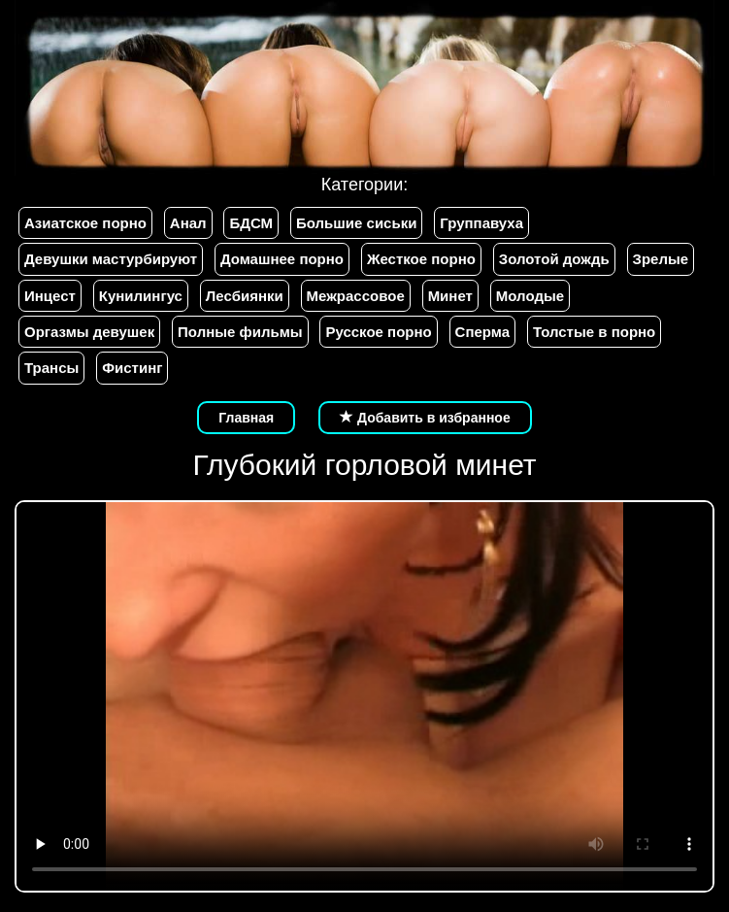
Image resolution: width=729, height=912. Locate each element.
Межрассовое (356, 295)
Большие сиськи (356, 223)
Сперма (482, 331)
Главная (246, 417)
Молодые (530, 295)
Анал (188, 223)
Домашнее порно (282, 259)
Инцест (50, 295)
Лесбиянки (244, 295)
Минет (450, 295)
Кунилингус (140, 295)
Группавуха (481, 223)
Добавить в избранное (425, 417)
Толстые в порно (594, 331)
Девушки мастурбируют (110, 259)
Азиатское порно (85, 223)
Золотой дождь (554, 259)
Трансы (51, 367)
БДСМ (251, 223)
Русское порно (378, 331)
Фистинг (132, 367)
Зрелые (661, 259)
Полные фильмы (240, 331)
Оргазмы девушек (89, 331)
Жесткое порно (421, 259)
